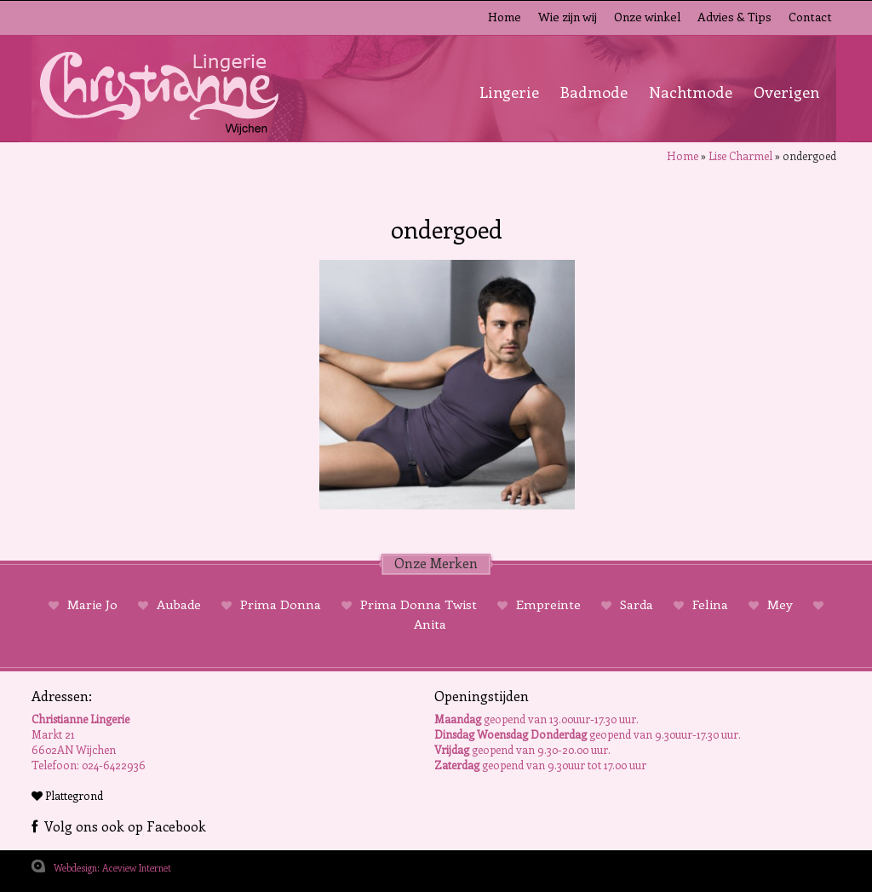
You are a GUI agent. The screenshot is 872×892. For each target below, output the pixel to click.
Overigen (786, 92)
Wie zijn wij (567, 17)
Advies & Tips (734, 17)
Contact (810, 17)
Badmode (594, 92)
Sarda (637, 604)
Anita (430, 623)
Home (504, 17)
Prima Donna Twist (418, 604)
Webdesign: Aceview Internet (112, 867)
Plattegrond (67, 795)
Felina (710, 604)
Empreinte (548, 604)
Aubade (178, 604)
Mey (780, 604)
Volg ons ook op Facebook (119, 826)
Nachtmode (690, 92)
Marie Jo (92, 604)
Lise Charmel (740, 155)
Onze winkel (647, 17)
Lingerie (509, 92)
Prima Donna (280, 604)
